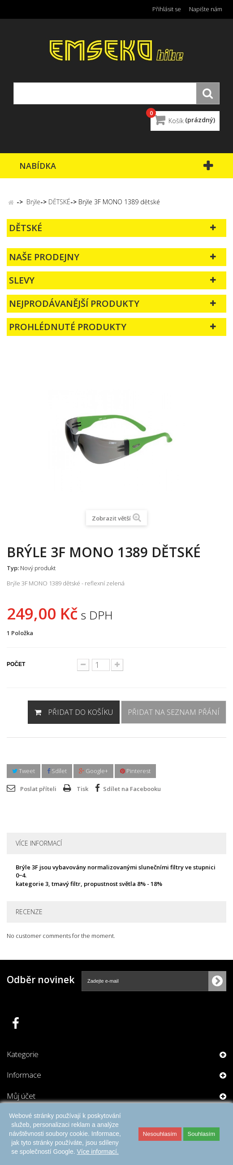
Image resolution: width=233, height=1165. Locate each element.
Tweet (23, 771)
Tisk (82, 789)
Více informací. (97, 1151)
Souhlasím (201, 1134)
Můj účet (21, 1096)
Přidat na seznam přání (174, 712)
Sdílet (57, 771)
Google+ (93, 771)
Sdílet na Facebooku (132, 789)
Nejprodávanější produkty (74, 303)
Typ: (13, 568)
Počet (16, 664)
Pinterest (135, 771)
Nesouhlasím (160, 1134)
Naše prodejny (44, 257)
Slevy (22, 280)
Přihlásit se (166, 9)
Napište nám (205, 9)
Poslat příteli (38, 789)
